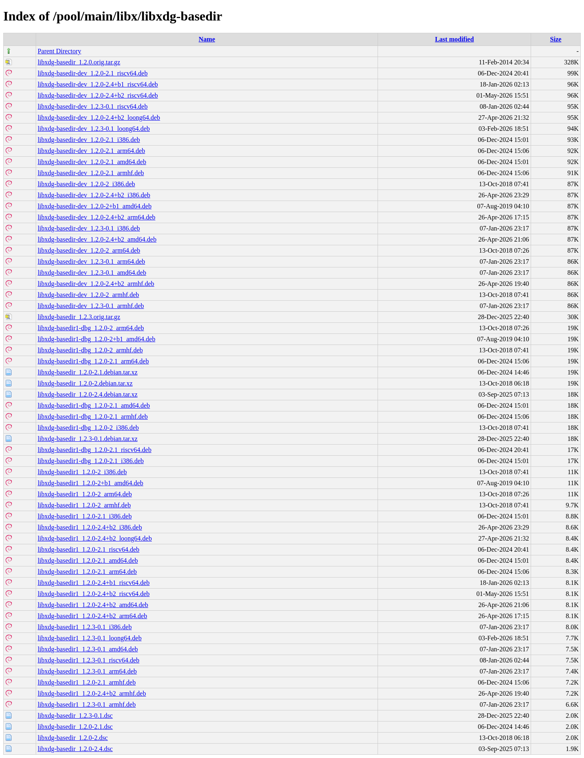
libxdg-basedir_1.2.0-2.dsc (73, 737)
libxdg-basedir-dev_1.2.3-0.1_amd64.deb (92, 272)
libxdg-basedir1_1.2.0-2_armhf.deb (84, 505)
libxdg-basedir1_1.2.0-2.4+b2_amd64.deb (93, 604)
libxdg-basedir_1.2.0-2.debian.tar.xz (85, 383)
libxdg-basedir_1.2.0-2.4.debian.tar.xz (88, 394)
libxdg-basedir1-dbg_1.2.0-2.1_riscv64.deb (94, 449)
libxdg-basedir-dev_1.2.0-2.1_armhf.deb (91, 172)
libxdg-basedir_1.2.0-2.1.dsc (75, 726)
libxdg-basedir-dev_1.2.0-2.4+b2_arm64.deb (97, 217)
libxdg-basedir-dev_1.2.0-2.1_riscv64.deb (93, 73)
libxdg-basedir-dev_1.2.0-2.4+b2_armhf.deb (96, 283)
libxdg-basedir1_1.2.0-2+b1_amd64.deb (90, 482)
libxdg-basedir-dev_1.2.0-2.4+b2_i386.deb (94, 195)
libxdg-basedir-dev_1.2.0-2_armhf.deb (88, 294)
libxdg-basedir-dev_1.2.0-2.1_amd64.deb (92, 161)
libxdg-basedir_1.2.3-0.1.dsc (75, 715)
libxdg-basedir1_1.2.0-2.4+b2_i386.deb (90, 527)
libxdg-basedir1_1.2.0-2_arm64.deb (85, 494)
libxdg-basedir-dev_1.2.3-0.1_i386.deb (89, 228)
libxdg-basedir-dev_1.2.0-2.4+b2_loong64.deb (99, 117)
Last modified (454, 39)
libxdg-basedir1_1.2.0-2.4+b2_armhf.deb (92, 693)
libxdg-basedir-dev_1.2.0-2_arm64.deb (89, 250)
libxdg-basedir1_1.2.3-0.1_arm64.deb (87, 671)
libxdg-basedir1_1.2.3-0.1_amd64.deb (88, 649)
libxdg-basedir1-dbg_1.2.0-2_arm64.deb (91, 327)
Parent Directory (59, 51)
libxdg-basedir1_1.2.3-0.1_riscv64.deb (89, 660)
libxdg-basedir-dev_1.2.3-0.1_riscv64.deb (93, 106)
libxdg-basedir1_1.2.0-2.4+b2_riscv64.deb (94, 593)
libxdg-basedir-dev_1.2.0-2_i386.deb (86, 183)
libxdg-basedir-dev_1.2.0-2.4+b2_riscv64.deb (98, 95)
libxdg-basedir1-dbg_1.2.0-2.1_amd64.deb (94, 405)
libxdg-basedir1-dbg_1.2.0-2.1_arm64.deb (93, 361)
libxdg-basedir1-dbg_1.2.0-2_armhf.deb (90, 350)
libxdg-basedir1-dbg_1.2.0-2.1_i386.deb (91, 460)
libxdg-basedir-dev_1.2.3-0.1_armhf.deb (91, 305)
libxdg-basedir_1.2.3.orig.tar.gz (79, 316)
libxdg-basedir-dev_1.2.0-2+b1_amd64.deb (95, 206)
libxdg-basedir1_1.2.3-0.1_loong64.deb (90, 638)
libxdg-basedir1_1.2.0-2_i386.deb (82, 471)
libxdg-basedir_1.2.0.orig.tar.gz (79, 62)
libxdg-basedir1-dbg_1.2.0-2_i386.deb (88, 427)
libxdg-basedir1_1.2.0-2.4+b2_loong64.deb (95, 538)
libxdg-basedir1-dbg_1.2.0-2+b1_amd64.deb (97, 339)
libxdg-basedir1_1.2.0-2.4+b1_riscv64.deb (94, 582)
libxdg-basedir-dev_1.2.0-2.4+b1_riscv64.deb (98, 84)
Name (207, 39)
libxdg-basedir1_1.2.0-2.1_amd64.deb (88, 560)
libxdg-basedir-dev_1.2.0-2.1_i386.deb (89, 139)
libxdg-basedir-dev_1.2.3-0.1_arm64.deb (91, 261)
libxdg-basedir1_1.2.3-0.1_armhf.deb (87, 704)
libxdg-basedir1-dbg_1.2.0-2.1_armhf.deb (93, 416)
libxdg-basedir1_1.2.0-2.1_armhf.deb (87, 682)
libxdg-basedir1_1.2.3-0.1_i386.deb (85, 626)
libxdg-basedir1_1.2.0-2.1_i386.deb (85, 516)
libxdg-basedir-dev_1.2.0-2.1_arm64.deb (91, 150)
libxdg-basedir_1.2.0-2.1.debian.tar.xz (88, 372)
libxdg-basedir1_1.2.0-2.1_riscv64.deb (89, 549)
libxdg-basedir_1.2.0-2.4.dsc (75, 748)
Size (555, 39)
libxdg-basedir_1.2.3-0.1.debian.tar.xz (88, 438)
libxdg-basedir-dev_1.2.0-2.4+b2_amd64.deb (97, 239)
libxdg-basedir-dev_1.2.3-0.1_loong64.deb (94, 128)
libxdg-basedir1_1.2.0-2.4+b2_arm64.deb (92, 615)
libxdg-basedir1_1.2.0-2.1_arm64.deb (87, 571)
